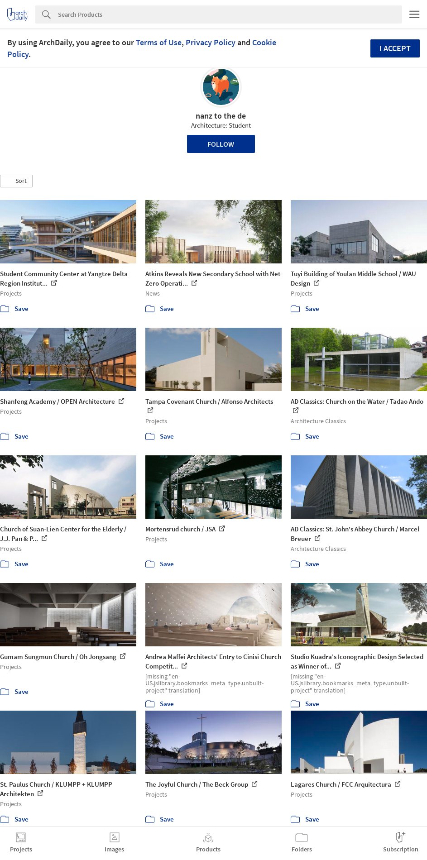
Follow (220, 143)
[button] (16, 181)
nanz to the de (221, 115)
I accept (395, 48)
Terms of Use (159, 42)
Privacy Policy (210, 42)
